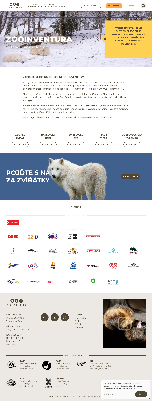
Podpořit (20, 144)
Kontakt (79, 314)
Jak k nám (62, 6)
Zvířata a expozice (33, 6)
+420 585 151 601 (18, 326)
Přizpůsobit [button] (109, 394)
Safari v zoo (130, 176)
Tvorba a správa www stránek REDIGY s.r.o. (86, 396)
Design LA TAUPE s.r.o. (57, 396)
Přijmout (141, 394)
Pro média (80, 318)
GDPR (78, 324)
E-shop (78, 321)
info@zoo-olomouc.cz (17, 329)
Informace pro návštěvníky (49, 6)
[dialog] (126, 390)
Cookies (79, 327)
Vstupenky (114, 5)
